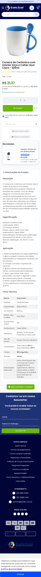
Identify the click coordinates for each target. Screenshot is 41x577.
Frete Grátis (20, 481)
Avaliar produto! (30, 72)
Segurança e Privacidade (20, 457)
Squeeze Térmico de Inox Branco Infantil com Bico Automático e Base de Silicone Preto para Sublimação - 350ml (29, 150)
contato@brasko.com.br (20, 501)
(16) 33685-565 (20, 497)
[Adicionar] (24, 100)
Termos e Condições (20, 469)
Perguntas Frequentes (20, 465)
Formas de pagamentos (20, 450)
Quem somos (20, 446)
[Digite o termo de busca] (17, 14)
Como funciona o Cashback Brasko (20, 477)
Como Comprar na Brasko (20, 454)
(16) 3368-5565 (20, 493)
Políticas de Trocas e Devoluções (20, 461)
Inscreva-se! (21, 431)
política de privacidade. (11, 569)
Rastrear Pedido (20, 473)
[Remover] (16, 100)
